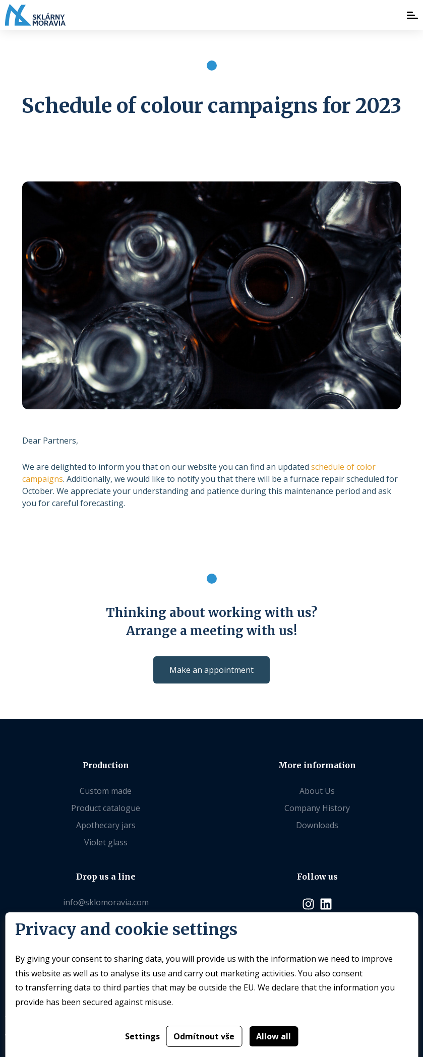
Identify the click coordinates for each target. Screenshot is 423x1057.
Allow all (273, 1036)
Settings (142, 1036)
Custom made (106, 790)
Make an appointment (211, 669)
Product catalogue (105, 808)
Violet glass (106, 842)
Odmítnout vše (203, 1036)
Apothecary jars (106, 825)
